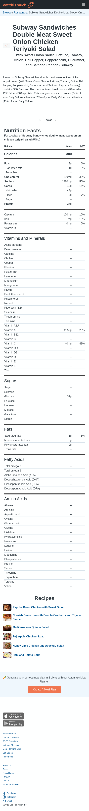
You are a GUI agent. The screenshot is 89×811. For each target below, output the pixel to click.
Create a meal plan (44, 689)
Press (5, 769)
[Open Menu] (83, 4)
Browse (7, 12)
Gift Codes (8, 753)
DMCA (6, 780)
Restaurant (20, 12)
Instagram (9, 797)
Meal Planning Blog (12, 749)
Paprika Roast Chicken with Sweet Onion (38, 607)
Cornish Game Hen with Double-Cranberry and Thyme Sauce (47, 617)
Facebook (9, 793)
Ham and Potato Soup (26, 655)
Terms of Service (10, 784)
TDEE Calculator (10, 741)
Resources (8, 756)
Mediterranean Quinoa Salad (31, 627)
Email (7, 801)
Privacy (6, 777)
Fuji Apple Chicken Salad (28, 636)
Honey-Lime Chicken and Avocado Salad (38, 645)
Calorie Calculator (11, 737)
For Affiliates (8, 773)
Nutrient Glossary (11, 745)
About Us (7, 765)
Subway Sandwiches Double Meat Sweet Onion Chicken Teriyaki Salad (44, 38)
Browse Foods (9, 733)
